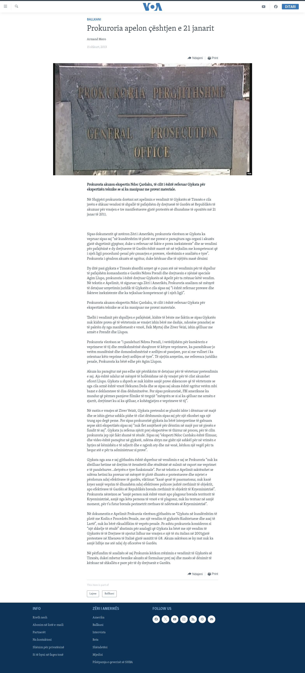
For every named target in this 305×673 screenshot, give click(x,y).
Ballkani (94, 19)
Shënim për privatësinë (48, 647)
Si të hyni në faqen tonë (48, 654)
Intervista (99, 632)
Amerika (98, 617)
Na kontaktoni (42, 640)
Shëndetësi (100, 647)
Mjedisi (98, 654)
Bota (95, 640)
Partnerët (39, 632)
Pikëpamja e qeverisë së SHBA (113, 662)
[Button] (195, 58)
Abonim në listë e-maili (48, 625)
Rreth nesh (40, 617)
